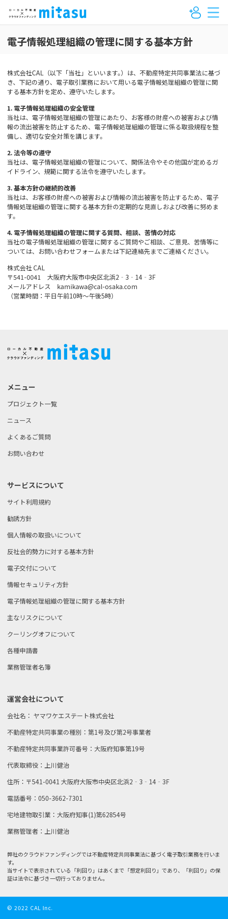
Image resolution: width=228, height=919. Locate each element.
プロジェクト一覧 (32, 403)
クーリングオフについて (41, 633)
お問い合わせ (25, 453)
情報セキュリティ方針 (38, 584)
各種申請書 (22, 650)
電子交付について (32, 567)
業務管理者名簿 (29, 666)
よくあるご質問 (29, 436)
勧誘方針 (19, 518)
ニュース (19, 420)
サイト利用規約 (29, 501)
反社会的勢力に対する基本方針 (50, 551)
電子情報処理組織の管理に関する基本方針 (66, 600)
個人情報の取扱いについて (44, 534)
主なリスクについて (35, 617)
